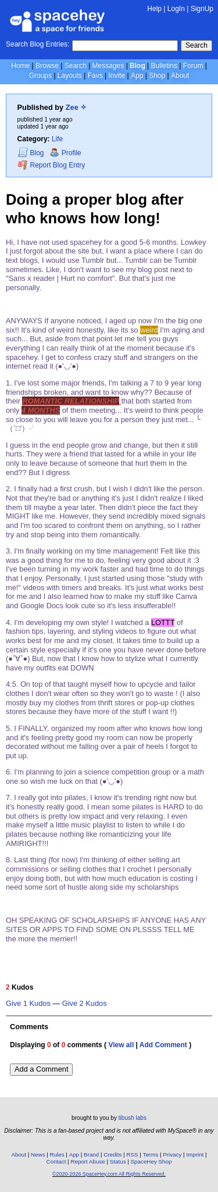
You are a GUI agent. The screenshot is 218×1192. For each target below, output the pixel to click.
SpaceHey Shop (151, 1161)
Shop (157, 76)
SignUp (202, 9)
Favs (95, 76)
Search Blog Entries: (37, 44)
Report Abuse (87, 1161)
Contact (56, 1161)
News (38, 1154)
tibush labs (132, 1118)
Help (154, 9)
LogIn (176, 9)
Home (20, 66)
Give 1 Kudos (28, 1004)
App (137, 76)
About (180, 76)
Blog (137, 66)
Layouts (70, 76)
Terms (151, 1154)
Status (118, 1161)
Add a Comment (41, 1069)
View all (121, 1045)
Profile (65, 153)
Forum (193, 66)
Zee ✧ (76, 107)
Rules (57, 1154)
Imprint (194, 1154)
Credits (112, 1154)
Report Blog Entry (51, 165)
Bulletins (164, 66)
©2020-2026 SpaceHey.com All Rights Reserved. (109, 1174)
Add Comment (163, 1045)
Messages (108, 66)
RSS (132, 1154)
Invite (116, 76)
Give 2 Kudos (84, 1004)
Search (196, 45)
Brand (91, 1154)
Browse (47, 66)
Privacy (172, 1154)
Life (57, 139)
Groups (40, 76)
